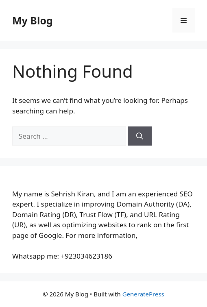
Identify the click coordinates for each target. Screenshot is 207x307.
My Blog (32, 20)
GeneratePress (143, 294)
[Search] (140, 136)
